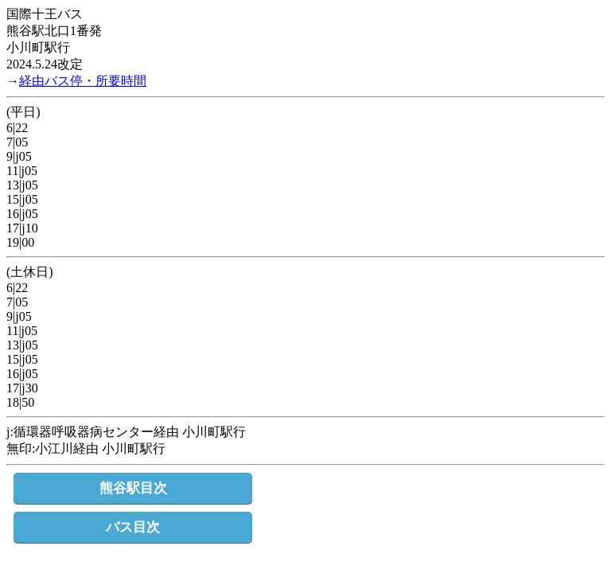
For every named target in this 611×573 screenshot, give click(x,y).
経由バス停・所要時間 (82, 81)
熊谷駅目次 (133, 488)
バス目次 (133, 527)
